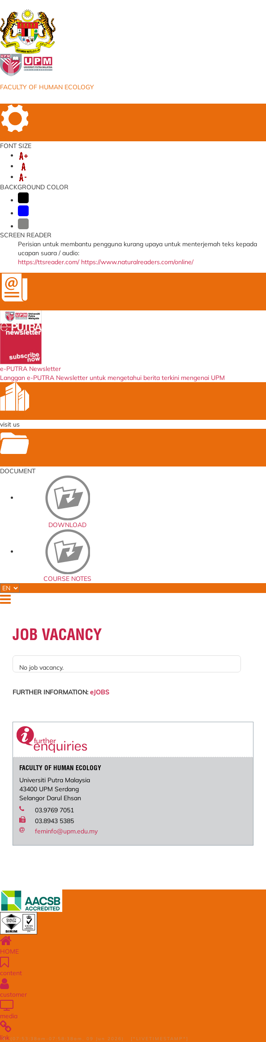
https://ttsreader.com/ (48, 262)
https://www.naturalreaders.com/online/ (137, 262)
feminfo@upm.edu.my (66, 831)
